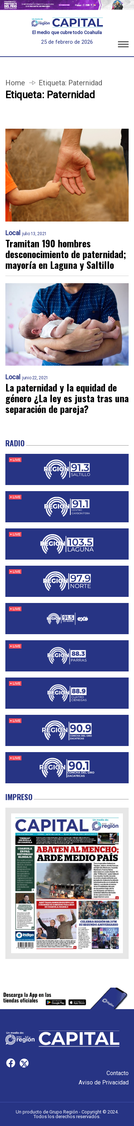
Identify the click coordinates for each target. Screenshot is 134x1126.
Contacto (117, 1073)
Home (15, 83)
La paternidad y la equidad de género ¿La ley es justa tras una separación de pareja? (67, 398)
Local (12, 233)
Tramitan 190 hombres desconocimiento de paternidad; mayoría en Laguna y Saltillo (65, 254)
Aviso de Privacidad (104, 1082)
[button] (123, 45)
